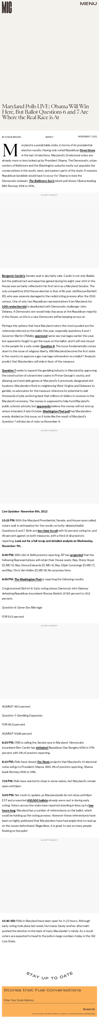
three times (87, 150)
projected (76, 555)
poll (67, 411)
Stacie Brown (13, 137)
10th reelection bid (14, 306)
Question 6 (48, 346)
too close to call (48, 530)
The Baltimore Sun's (42, 180)
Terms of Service (76, 1014)
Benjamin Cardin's (13, 275)
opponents (44, 406)
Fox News (43, 761)
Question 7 (9, 370)
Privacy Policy (90, 1014)
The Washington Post (28, 579)
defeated (42, 747)
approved (41, 335)
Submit (89, 1009)
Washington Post (54, 411)
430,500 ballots (37, 800)
